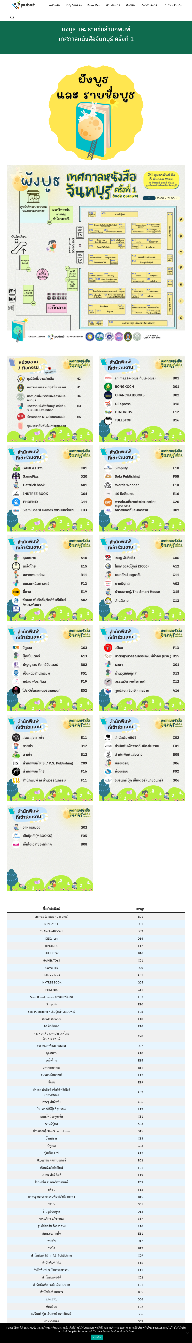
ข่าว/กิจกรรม (73, 5)
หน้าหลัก (54, 5)
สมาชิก (130, 5)
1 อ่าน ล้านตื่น (173, 5)
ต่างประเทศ (113, 5)
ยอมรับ (97, 1337)
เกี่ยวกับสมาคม (149, 5)
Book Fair (93, 5)
